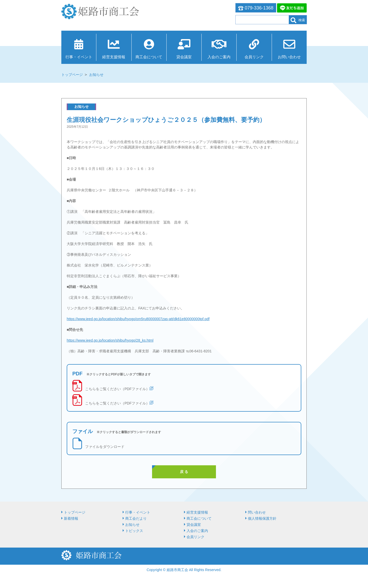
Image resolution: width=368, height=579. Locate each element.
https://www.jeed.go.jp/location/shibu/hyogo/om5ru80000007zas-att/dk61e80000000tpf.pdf (138, 319)
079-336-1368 (255, 7)
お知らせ (96, 75)
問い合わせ (257, 512)
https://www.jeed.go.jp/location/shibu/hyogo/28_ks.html (110, 340)
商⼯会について (148, 57)
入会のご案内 (219, 57)
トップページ (72, 75)
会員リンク (254, 57)
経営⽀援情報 (113, 57)
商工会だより (136, 518)
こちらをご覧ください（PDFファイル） (117, 389)
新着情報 (71, 518)
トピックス (134, 531)
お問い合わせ (289, 57)
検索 (298, 20)
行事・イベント (78, 57)
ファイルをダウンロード (104, 447)
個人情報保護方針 (262, 518)
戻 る (184, 472)
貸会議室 (184, 57)
